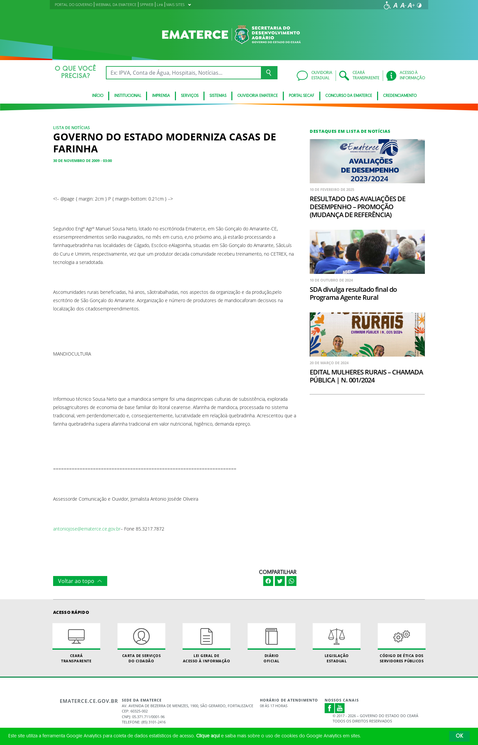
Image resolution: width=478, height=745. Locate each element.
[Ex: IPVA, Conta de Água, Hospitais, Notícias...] (183, 72)
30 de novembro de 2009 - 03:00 (82, 160)
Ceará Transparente (76, 643)
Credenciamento (400, 96)
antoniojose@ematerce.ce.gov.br (86, 529)
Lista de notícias (71, 127)
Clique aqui (208, 736)
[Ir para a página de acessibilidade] (387, 5)
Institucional (127, 96)
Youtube (340, 708)
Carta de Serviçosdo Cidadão (141, 643)
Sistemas (217, 96)
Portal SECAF (301, 96)
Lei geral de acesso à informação (206, 643)
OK (459, 736)
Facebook (330, 708)
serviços (190, 96)
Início (97, 96)
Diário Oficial (271, 643)
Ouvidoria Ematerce (257, 96)
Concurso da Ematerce (348, 96)
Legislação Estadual (336, 643)
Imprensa (161, 96)
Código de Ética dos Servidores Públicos (402, 643)
